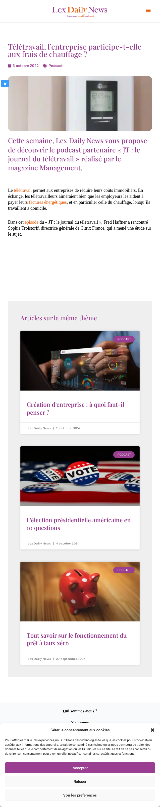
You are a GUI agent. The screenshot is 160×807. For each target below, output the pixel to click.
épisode (31, 222)
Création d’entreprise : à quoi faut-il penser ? (75, 408)
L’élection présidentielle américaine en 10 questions (79, 524)
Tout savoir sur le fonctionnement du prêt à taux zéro (77, 639)
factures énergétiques (48, 202)
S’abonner (80, 722)
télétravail (23, 190)
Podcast (55, 66)
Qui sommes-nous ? (80, 710)
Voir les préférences (80, 795)
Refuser (80, 781)
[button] (152, 730)
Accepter (80, 768)
